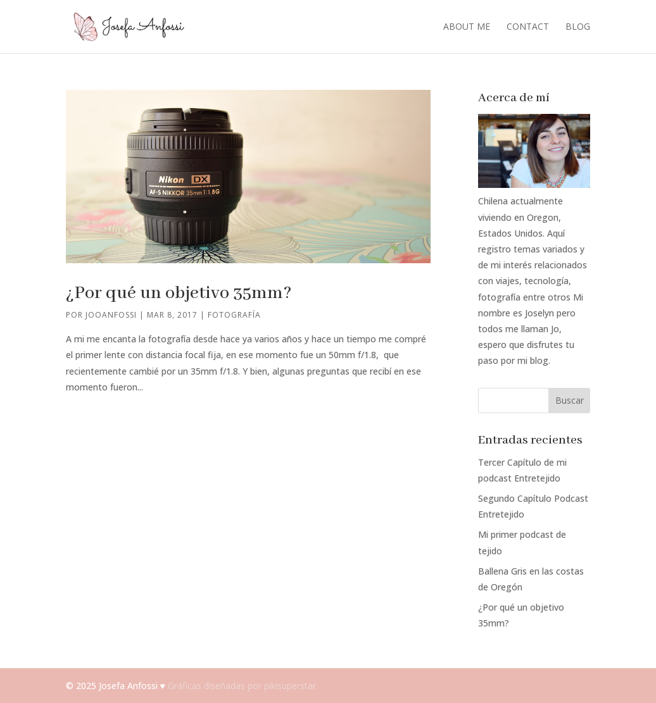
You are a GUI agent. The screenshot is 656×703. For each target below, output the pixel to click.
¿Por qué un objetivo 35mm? (179, 293)
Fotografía (234, 314)
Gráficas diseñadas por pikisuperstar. (243, 686)
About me (466, 27)
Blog (577, 27)
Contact (528, 27)
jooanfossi (111, 314)
